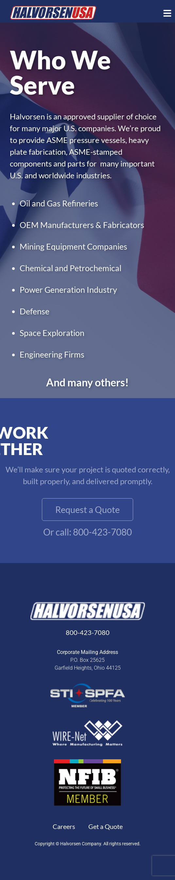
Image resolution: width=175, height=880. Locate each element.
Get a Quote (105, 826)
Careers (64, 826)
